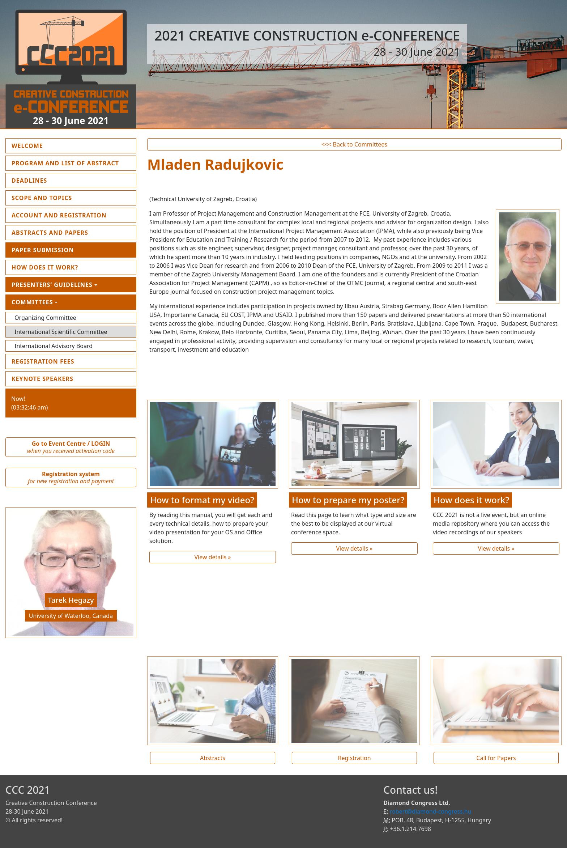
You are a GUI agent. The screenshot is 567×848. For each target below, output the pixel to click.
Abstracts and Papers (50, 233)
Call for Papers (496, 758)
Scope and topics (42, 198)
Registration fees (43, 361)
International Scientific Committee (60, 332)
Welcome (44, 145)
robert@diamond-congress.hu (431, 811)
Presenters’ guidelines (52, 285)
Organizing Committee (45, 318)
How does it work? (45, 267)
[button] (15, 574)
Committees (32, 302)
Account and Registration (59, 215)
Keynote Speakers (42, 379)
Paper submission (43, 250)
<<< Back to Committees (354, 144)
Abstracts (212, 758)
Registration (354, 758)
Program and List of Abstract (74, 162)
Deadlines (29, 181)
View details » (212, 557)
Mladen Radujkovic (215, 164)
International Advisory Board (53, 346)
